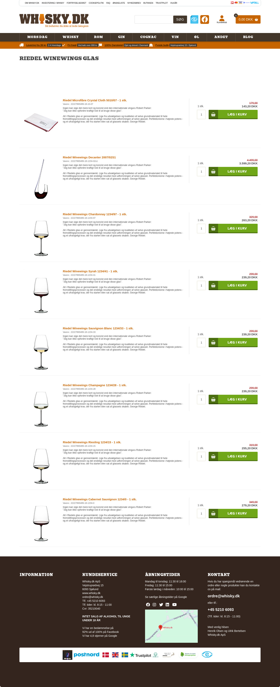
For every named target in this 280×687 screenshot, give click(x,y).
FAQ (108, 3)
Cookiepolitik (96, 3)
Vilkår (173, 3)
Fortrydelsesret (76, 3)
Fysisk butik (162, 45)
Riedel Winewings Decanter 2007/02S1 (89, 157)
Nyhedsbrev (134, 3)
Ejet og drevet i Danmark (136, 45)
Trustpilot (162, 3)
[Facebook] (204, 19)
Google (182, 597)
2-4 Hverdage (54, 45)
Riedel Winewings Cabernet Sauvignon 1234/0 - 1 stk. (99, 499)
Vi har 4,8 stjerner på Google (99, 635)
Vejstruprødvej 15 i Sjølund (183, 45)
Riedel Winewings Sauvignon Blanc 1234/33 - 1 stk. (98, 328)
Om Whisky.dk (32, 3)
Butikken (148, 3)
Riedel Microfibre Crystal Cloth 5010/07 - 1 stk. (95, 100)
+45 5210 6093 (221, 610)
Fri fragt (72, 45)
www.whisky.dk (91, 593)
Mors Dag (37, 37)
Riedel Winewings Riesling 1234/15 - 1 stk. (92, 442)
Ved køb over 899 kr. (88, 45)
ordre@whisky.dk (92, 597)
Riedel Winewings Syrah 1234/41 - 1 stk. (90, 271)
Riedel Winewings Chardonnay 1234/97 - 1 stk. (95, 214)
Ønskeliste (119, 3)
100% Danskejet (114, 45)
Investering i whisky (53, 3)
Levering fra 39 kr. (36, 45)
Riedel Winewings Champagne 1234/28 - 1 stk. (94, 385)
